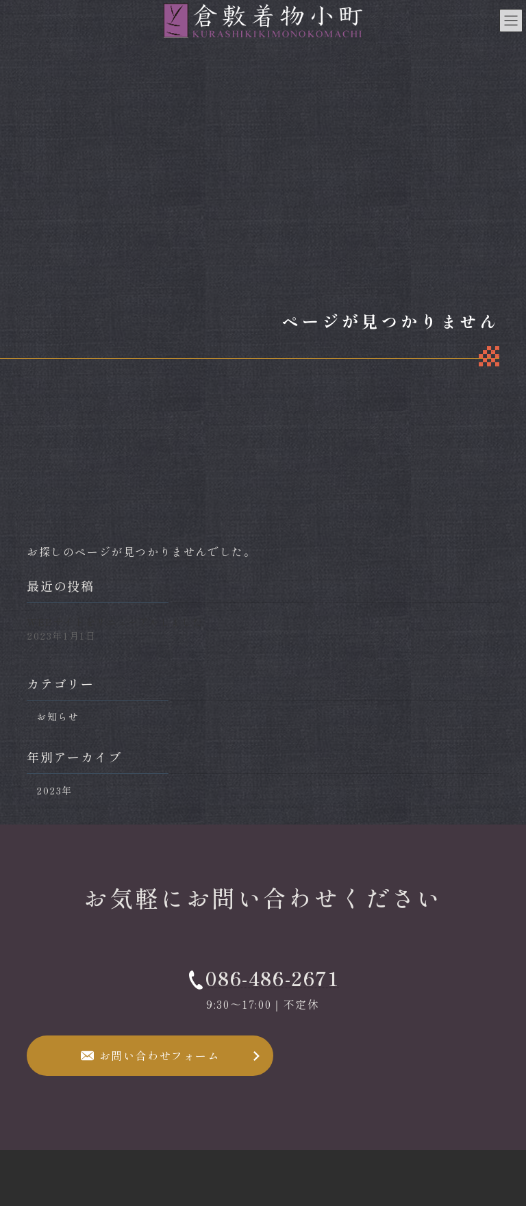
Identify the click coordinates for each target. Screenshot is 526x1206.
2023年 (54, 790)
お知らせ (57, 717)
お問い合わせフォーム (159, 1055)
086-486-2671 (272, 978)
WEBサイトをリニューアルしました (115, 622)
